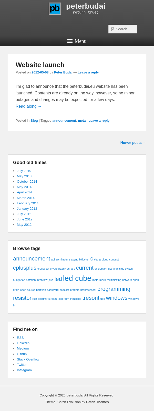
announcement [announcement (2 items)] (31, 258)
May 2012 (24, 225)
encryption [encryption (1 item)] (101, 268)
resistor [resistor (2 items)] (22, 298)
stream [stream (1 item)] (52, 298)
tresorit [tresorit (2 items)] (90, 298)
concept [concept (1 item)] (114, 259)
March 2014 (26, 198)
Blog (34, 120)
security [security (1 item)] (42, 298)
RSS (20, 338)
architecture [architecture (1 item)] (63, 259)
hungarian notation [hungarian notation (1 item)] (24, 279)
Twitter (22, 365)
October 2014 (27, 181)
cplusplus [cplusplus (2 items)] (24, 268)
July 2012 (24, 214)
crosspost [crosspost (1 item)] (43, 268)
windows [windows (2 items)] (117, 298)
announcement (64, 120)
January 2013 (27, 208)
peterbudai (85, 6)
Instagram (24, 370)
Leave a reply (88, 72)
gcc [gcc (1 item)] (110, 268)
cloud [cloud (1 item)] (105, 259)
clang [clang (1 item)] (97, 259)
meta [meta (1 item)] (95, 279)
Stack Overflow (28, 359)
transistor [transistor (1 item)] (75, 298)
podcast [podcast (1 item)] (64, 289)
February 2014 (28, 203)
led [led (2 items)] (58, 279)
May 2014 (24, 187)
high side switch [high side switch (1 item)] (122, 268)
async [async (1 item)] (74, 259)
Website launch (40, 65)
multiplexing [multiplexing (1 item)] (114, 279)
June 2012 (25, 219)
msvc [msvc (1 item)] (102, 279)
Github (22, 354)
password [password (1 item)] (53, 289)
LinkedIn (23, 343)
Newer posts (133, 143)
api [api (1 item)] (53, 259)
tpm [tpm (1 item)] (67, 298)
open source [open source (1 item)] (27, 289)
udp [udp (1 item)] (102, 298)
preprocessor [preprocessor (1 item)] (88, 289)
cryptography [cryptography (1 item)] (58, 268)
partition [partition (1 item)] (41, 289)
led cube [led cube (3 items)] (77, 278)
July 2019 (24, 171)
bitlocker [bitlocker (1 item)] (84, 259)
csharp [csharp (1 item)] (71, 268)
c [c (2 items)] (91, 258)
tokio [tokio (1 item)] (61, 298)
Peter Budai (63, 72)
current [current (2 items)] (85, 268)
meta (82, 120)
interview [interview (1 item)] (42, 279)
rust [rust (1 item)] (35, 298)
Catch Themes (97, 402)
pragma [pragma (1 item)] (74, 289)
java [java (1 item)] (51, 279)
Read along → (29, 106)
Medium (23, 348)
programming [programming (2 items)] (113, 289)
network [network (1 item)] (127, 279)
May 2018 (24, 176)
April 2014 (24, 192)
